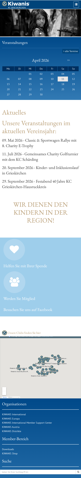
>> (68, 60)
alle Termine (71, 51)
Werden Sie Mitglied (19, 298)
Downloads (8, 449)
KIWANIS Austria (10, 427)
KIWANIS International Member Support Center (27, 422)
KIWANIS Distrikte (11, 431)
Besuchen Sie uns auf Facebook (27, 309)
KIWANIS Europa (11, 418)
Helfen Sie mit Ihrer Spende (25, 265)
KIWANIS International (14, 414)
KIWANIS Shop (10, 453)
